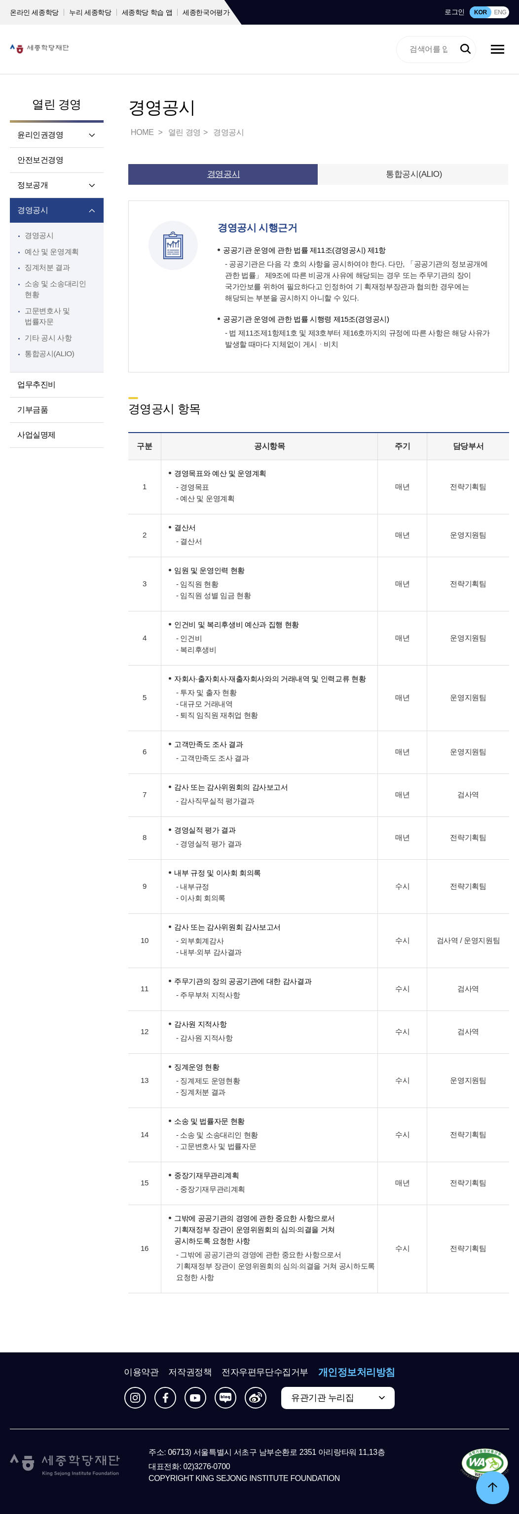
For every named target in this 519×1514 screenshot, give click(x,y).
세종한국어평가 (206, 12)
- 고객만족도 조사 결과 (212, 758)
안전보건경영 (40, 160)
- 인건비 (189, 638)
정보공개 (32, 185)
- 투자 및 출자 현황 (206, 692)
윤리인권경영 (40, 135)
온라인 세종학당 (34, 12)
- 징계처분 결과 (200, 1092)
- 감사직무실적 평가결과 (215, 801)
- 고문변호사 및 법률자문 (216, 1146)
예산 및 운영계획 (52, 251)
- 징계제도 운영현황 (208, 1081)
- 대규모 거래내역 (204, 704)
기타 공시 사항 (48, 338)
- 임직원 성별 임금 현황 (213, 595)
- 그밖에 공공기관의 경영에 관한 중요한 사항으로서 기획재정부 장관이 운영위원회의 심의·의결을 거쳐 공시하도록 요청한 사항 (275, 1265)
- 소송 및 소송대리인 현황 (217, 1135)
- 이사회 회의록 (200, 898)
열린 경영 (56, 104)
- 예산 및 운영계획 (205, 498)
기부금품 (32, 409)
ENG (500, 12)
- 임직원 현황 (197, 584)
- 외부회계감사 (199, 941)
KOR (480, 12)
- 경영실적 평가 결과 (209, 844)
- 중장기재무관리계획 (210, 1189)
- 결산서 (189, 541)
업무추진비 (36, 384)
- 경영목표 (192, 487)
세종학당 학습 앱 (147, 12)
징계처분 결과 (47, 267)
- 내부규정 (192, 886)
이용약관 (141, 1372)
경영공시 (32, 210)
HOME (143, 132)
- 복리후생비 (196, 649)
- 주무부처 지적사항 (208, 995)
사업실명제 (36, 435)
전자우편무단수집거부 (265, 1372)
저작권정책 (190, 1372)
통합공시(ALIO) (49, 353)
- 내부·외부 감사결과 (209, 952)
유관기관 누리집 (322, 1398)
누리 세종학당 (90, 12)
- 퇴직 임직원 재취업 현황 (217, 715)
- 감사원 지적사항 (204, 1038)
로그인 (455, 12)
